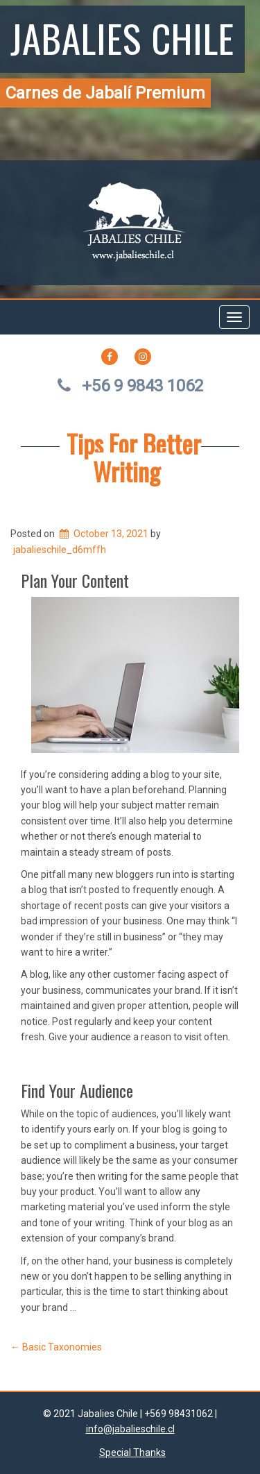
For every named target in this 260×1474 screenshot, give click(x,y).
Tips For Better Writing (134, 457)
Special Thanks (132, 1452)
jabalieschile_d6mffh (59, 549)
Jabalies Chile (122, 37)
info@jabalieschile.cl (130, 1428)
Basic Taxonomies (56, 1347)
